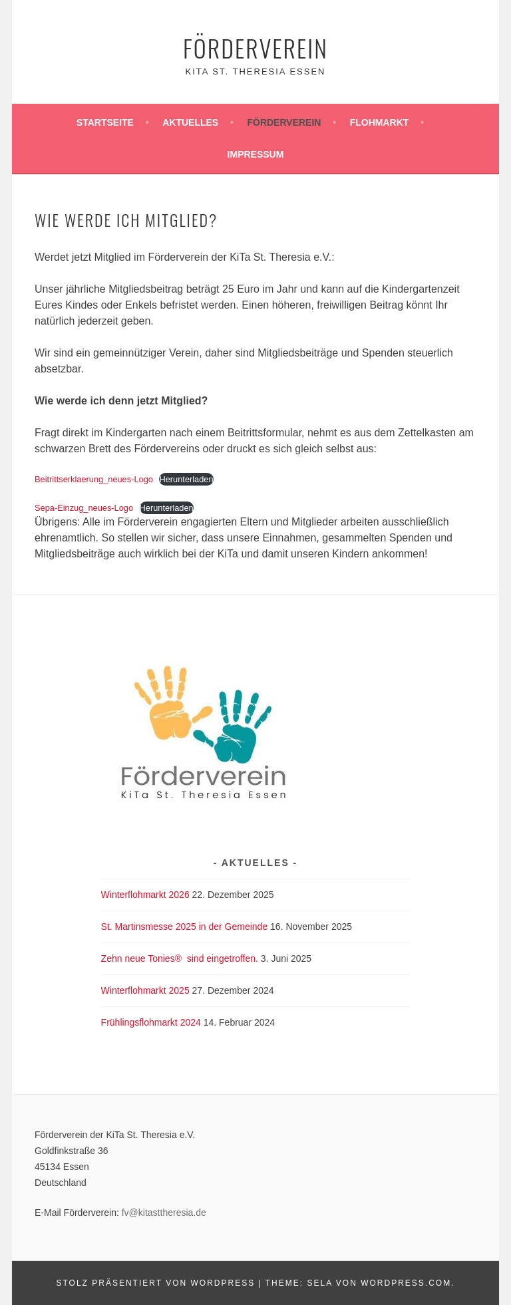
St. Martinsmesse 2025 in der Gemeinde (184, 926)
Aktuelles (190, 122)
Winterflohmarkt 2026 (145, 894)
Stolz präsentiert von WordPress (155, 1283)
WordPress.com (406, 1283)
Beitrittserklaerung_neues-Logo (94, 479)
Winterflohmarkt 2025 (145, 990)
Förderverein (255, 47)
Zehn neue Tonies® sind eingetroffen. (179, 958)
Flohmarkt (379, 122)
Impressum (256, 154)
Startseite (105, 122)
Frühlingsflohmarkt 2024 (151, 1022)
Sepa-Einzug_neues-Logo (84, 508)
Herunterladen (186, 479)
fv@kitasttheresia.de (164, 1212)
